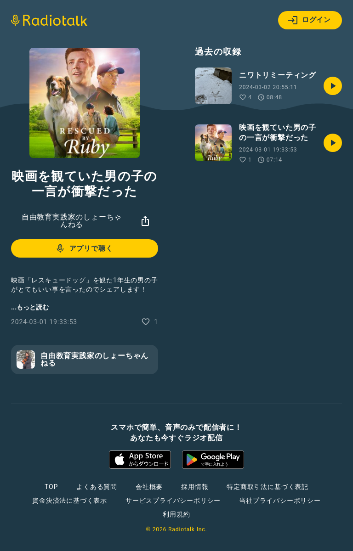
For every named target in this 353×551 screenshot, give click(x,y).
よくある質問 (96, 486)
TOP (51, 486)
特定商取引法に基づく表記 (267, 486)
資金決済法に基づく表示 (69, 500)
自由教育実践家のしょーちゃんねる (72, 221)
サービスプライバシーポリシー (173, 500)
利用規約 (176, 514)
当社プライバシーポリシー (280, 500)
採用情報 (194, 486)
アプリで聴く (84, 248)
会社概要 (149, 486)
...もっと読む (30, 307)
